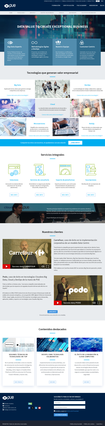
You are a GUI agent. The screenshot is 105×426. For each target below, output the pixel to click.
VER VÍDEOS (18, 382)
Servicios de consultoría (39, 180)
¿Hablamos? (52, 312)
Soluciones (14, 180)
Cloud (52, 104)
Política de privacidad (76, 424)
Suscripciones (90, 180)
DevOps (87, 85)
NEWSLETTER (91, 1)
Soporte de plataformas (65, 180)
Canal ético (99, 424)
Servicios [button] (32, 12)
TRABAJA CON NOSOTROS (68, 1)
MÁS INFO (14, 195)
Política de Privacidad (72, 411)
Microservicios (39, 123)
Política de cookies (89, 424)
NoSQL (92, 123)
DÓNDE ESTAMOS (48, 1)
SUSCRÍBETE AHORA (61, 415)
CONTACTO (57, 1)
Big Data (17, 85)
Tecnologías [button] (20, 12)
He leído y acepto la (66, 411)
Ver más (52, 382)
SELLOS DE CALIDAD (81, 1)
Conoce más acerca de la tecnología (17, 95)
